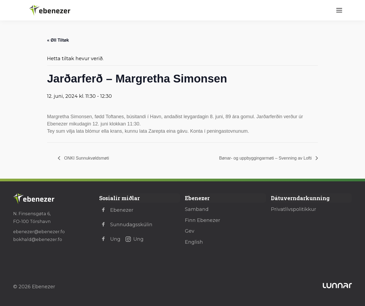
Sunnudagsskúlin (125, 224)
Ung (109, 239)
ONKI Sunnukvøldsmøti (86, 158)
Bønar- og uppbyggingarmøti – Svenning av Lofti (266, 158)
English (194, 242)
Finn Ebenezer (202, 220)
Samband (197, 209)
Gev (189, 231)
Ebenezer (116, 210)
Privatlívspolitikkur (293, 209)
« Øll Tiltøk (58, 40)
